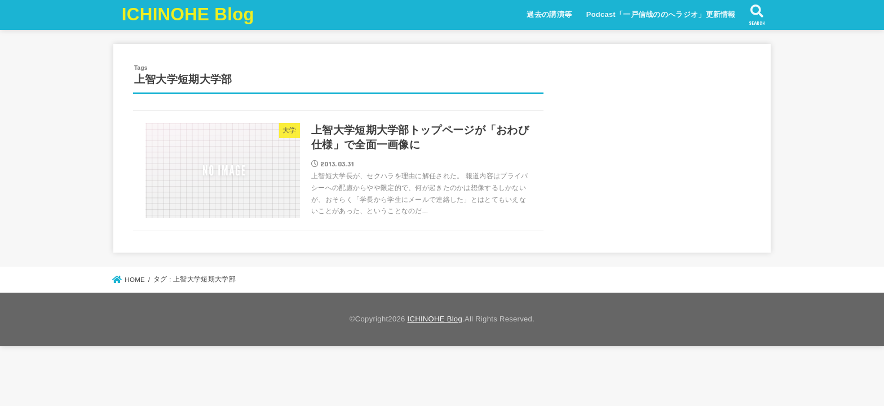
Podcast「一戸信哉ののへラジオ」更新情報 (661, 14)
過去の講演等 (549, 14)
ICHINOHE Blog (188, 14)
